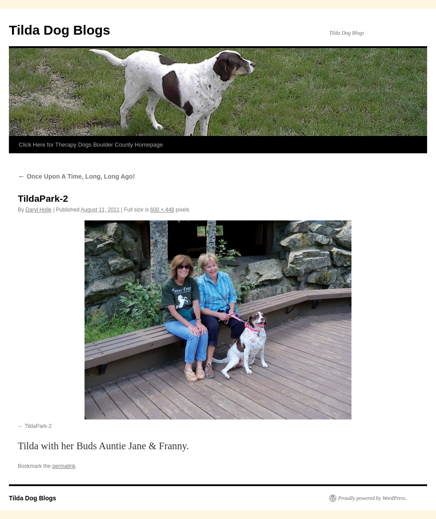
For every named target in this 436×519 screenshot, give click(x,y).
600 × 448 (162, 210)
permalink (63, 466)
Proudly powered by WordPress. (372, 498)
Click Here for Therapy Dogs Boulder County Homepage (91, 144)
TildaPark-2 (38, 426)
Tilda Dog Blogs (59, 30)
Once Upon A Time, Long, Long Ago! (76, 176)
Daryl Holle (38, 210)
